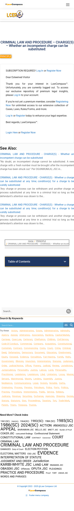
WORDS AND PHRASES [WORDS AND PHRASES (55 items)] (13, 476)
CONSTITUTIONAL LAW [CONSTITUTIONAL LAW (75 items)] (15, 437)
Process (18, 387)
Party (56, 387)
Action (14, 330)
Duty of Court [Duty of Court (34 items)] (17, 449)
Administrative (51, 330)
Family (60, 357)
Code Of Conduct (10, 343)
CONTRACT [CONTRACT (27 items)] (36, 438)
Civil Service (62, 339)
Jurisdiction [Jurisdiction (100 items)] (41, 461)
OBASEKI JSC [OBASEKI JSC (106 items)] (9, 468)
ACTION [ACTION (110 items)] (46, 425)
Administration (27, 330)
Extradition (36, 357)
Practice (6, 392)
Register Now (54, 70)
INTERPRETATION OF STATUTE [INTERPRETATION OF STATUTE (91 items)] (21, 457)
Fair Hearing (49, 357)
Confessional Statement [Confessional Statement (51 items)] (47, 433)
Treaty (13, 405)
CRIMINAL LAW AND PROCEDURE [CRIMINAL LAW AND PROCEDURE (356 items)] (34, 445)
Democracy (27, 352)
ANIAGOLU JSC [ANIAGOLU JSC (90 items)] (63, 425)
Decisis (70, 396)
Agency (5, 335)
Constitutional (65, 343)
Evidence (24, 357)
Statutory (15, 400)
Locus (62, 374)
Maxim (28, 378)
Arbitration (24, 335)
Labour (42, 370)
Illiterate (19, 361)
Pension (28, 387)
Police (49, 387)
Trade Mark (64, 400)
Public (42, 392)
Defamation (14, 352)
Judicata (6, 396)
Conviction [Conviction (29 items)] (46, 438)
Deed (4, 352)
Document (40, 352)
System (43, 383)
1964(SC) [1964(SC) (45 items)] (24, 421)
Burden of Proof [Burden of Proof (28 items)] (66, 430)
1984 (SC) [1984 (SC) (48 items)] (50, 421)
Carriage (6, 339)
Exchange (38, 396)
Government (8, 361)
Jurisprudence (8, 370)
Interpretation (44, 361)
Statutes (57, 361)
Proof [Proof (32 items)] (48, 473)
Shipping (60, 396)
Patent (5, 405)
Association (37, 335)
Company (38, 343)
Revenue (16, 396)
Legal (35, 383)
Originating (7, 387)
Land (50, 370)
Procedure (17, 392)
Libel (42, 374)
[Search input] (32, 325)
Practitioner (7, 374)
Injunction (30, 361)
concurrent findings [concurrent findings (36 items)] (24, 433)
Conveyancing (31, 348)
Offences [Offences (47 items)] (25, 469)
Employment (65, 352)
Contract (17, 348)
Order (4, 365)
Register (21, 115)
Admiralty (64, 330)
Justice (33, 370)
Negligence (7, 383)
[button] (65, 261)
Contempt (6, 348)
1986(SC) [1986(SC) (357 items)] (9, 425)
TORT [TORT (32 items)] (54, 473)
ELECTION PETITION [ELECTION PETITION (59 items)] (36, 449)
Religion (60, 392)
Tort (55, 400)
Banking (49, 335)
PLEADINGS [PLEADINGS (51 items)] (55, 468)
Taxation (46, 400)
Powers (37, 365)
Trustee (32, 405)
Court (50, 348)
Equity (4, 357)
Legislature (32, 374)
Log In (39, 70)
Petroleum (39, 387)
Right (68, 357)
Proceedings (34, 400)
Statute (5, 400)
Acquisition (50, 343)
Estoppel (14, 357)
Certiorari (27, 339)
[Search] (68, 311)
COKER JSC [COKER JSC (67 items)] (7, 433)
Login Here (12, 132)
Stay (24, 400)
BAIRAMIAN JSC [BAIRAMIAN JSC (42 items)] (26, 429)
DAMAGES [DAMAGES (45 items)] (5, 449)
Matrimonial (17, 378)
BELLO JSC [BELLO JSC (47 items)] (40, 429)
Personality (22, 370)
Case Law (16, 339)
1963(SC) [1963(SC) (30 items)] (14, 421)
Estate (39, 330)
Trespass (22, 405)
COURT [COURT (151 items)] (58, 437)
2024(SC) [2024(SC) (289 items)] (29, 425)
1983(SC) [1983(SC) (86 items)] (37, 421)
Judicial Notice (16, 365)
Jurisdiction (66, 365)
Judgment (68, 361)
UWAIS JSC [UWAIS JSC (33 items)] (63, 473)
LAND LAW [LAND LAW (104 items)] (40, 464)
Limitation (52, 374)
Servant (5, 378)
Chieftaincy (39, 339)
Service (50, 392)
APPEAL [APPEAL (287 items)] (8, 429)
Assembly (47, 378)
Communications (22, 383)
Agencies (49, 396)
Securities (27, 396)
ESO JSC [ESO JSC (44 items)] (31, 453)
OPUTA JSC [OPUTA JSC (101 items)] (39, 468)
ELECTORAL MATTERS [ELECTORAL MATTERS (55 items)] (13, 453)
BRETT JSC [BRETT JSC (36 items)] (53, 430)
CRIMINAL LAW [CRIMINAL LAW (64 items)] (9, 441)
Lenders (37, 378)
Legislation (20, 374)
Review (55, 365)
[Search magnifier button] (71, 325)
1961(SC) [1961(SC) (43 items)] (5, 421)
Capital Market (62, 335)
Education (52, 352)
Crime (57, 348)
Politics (64, 387)
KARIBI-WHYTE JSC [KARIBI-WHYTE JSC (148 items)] (16, 464)
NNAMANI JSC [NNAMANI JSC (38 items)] (56, 465)
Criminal (66, 348)
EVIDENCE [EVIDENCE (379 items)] (47, 453)
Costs (42, 348)
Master (70, 374)
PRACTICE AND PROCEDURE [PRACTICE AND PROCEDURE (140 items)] (22, 472)
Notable (53, 383)
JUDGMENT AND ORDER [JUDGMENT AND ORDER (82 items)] (15, 461)
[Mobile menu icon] (68, 5)
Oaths (62, 383)
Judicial (46, 365)
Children (51, 339)
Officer (28, 365)
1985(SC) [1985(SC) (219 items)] (65, 420)
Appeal (14, 335)
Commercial (26, 343)
